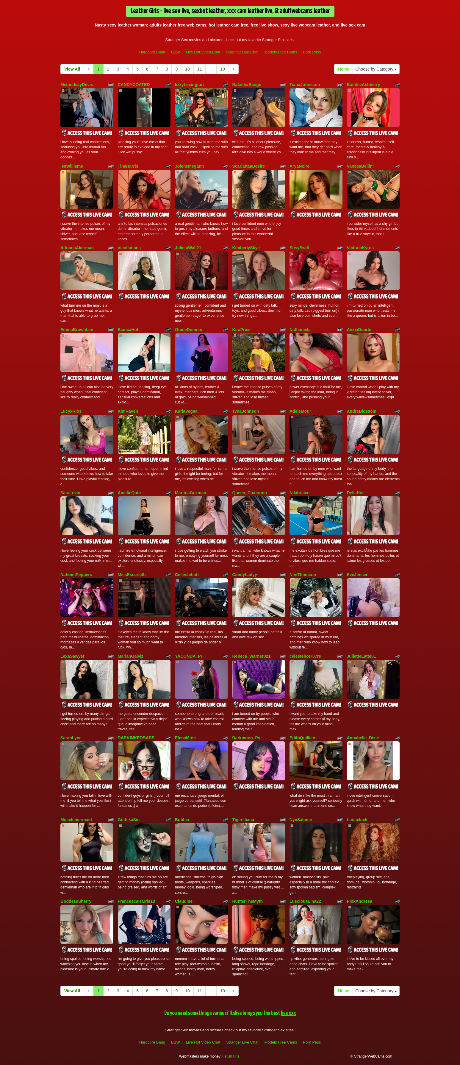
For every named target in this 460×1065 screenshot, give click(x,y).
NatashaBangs (246, 84)
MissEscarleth (132, 574)
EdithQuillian (302, 737)
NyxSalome (301, 819)
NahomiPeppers (76, 574)
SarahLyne (71, 737)
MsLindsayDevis (76, 84)
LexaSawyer (72, 656)
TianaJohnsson (305, 84)
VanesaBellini (360, 166)
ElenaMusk (186, 737)
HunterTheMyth (247, 901)
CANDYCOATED (134, 84)
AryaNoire (299, 166)
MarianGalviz (130, 656)
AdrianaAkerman (77, 247)
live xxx (288, 1013)
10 (187, 69)
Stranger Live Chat (242, 52)
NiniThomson (303, 574)
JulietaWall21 (188, 247)
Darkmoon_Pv (246, 737)
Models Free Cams (281, 52)
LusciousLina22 (305, 901)
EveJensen (358, 574)
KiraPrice (241, 329)
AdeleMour (300, 411)
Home (343, 69)
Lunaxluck (357, 819)
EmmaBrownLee (76, 329)
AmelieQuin (129, 492)
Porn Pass (312, 52)
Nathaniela (300, 329)
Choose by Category (376, 69)
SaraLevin (70, 492)
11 (199, 69)
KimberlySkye (246, 247)
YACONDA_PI (188, 656)
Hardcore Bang (152, 52)
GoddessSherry (75, 901)
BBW (175, 52)
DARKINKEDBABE (136, 737)
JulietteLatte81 (361, 656)
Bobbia (182, 819)
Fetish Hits (231, 1056)
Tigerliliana (243, 819)
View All (72, 69)
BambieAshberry (363, 84)
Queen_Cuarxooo (249, 492)
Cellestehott (187, 574)
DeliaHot (355, 492)
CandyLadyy (244, 574)
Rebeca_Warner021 (251, 656)
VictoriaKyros (360, 247)
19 (222, 69)
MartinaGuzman (190, 492)
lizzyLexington (189, 84)
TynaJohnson (245, 411)
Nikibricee (299, 492)
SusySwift (299, 247)
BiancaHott (129, 329)
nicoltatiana (129, 247)
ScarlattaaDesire (248, 166)
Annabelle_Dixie (363, 737)
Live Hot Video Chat (203, 52)
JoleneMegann (189, 166)
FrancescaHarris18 (136, 901)
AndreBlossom (362, 411)
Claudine (184, 901)
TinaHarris (128, 166)
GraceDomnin (188, 329)
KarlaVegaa (186, 411)
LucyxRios (71, 411)
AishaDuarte (359, 329)
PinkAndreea (360, 901)
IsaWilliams (71, 166)
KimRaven (128, 411)
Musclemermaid (76, 819)
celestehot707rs (305, 656)
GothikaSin (129, 819)
